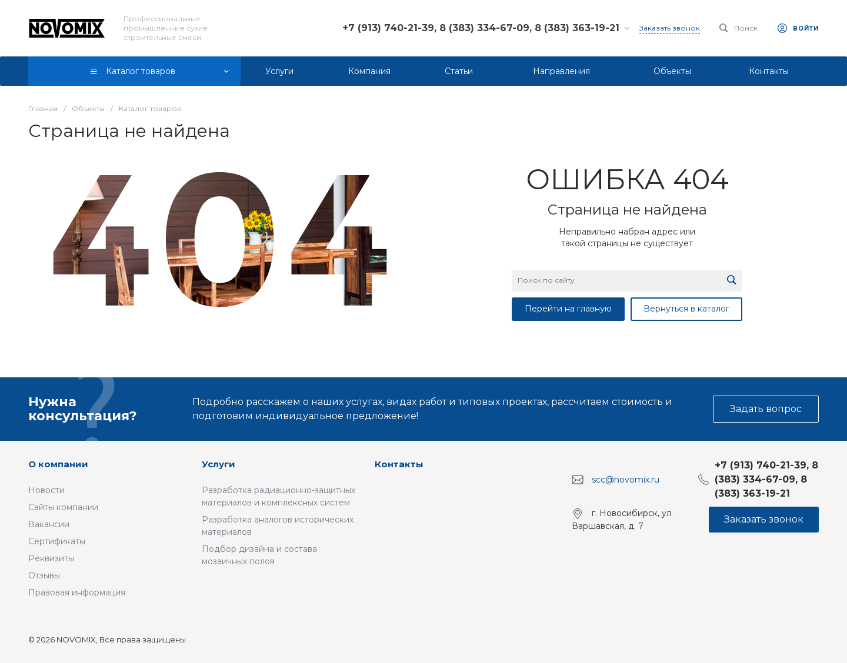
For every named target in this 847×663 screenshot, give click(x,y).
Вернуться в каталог (686, 308)
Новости (46, 490)
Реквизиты (51, 558)
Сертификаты (56, 541)
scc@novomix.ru (625, 479)
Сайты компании (63, 507)
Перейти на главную (568, 308)
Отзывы (44, 575)
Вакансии (48, 524)
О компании (58, 464)
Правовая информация (76, 592)
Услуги (218, 464)
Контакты (399, 464)
